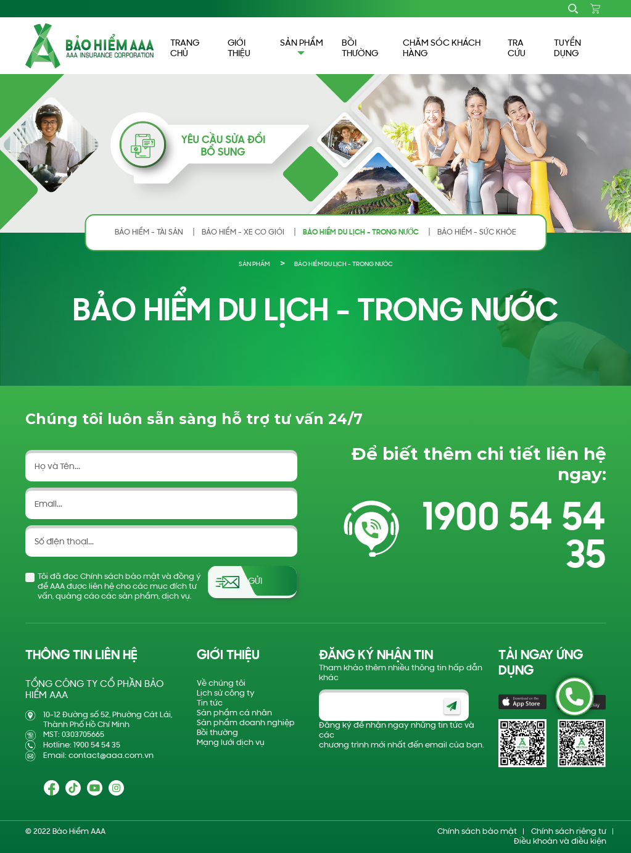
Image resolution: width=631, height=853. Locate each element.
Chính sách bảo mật (477, 832)
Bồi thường (217, 733)
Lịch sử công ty (226, 693)
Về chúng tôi (221, 684)
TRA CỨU (517, 49)
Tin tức (210, 703)
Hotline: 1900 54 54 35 (81, 745)
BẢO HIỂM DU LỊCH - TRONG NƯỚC (361, 232)
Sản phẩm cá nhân (234, 713)
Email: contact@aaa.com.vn (98, 756)
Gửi (255, 581)
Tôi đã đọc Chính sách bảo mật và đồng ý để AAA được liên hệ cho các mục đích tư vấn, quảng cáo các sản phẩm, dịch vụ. (119, 587)
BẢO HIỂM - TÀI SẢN (149, 232)
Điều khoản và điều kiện (560, 842)
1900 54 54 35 (514, 538)
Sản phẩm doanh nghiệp (246, 723)
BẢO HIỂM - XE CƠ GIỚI (243, 232)
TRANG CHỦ (184, 49)
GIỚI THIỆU (239, 49)
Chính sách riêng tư (568, 832)
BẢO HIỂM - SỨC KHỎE (476, 232)
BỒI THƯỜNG (360, 49)
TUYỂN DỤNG (567, 49)
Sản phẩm (254, 264)
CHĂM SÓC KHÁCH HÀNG (441, 49)
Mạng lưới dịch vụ (231, 743)
